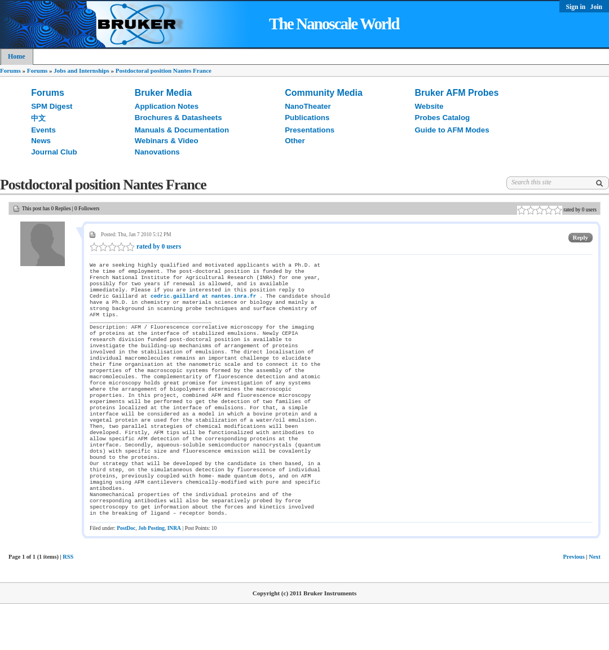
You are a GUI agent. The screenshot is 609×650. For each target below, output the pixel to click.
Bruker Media (163, 93)
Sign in (577, 7)
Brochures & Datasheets (178, 117)
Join (596, 7)
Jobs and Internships (81, 70)
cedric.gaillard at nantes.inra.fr (203, 302)
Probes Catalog (442, 117)
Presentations (309, 130)
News (41, 140)
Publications (307, 117)
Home (16, 56)
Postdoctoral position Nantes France (163, 70)
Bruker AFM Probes (457, 93)
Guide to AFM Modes (452, 130)
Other (295, 140)
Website (429, 106)
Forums (10, 70)
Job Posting (151, 574)
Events (43, 130)
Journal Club (54, 152)
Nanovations (157, 152)
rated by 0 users (135, 246)
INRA (174, 574)
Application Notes (166, 106)
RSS (68, 603)
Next (595, 603)
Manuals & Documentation (182, 130)
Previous (573, 603)
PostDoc (126, 574)
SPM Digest (51, 106)
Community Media (324, 93)
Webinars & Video (166, 140)
